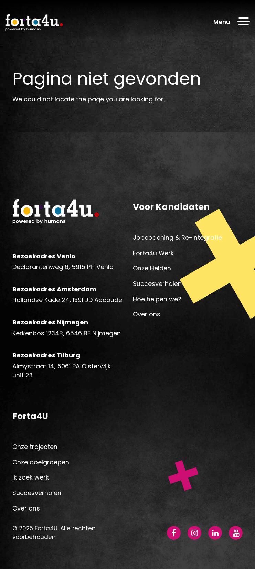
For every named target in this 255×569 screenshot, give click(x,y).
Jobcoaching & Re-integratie (177, 237)
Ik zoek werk (30, 477)
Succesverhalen (157, 283)
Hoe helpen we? (157, 299)
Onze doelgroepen (40, 462)
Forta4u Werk (153, 253)
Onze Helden (152, 268)
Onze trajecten (34, 446)
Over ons (146, 314)
